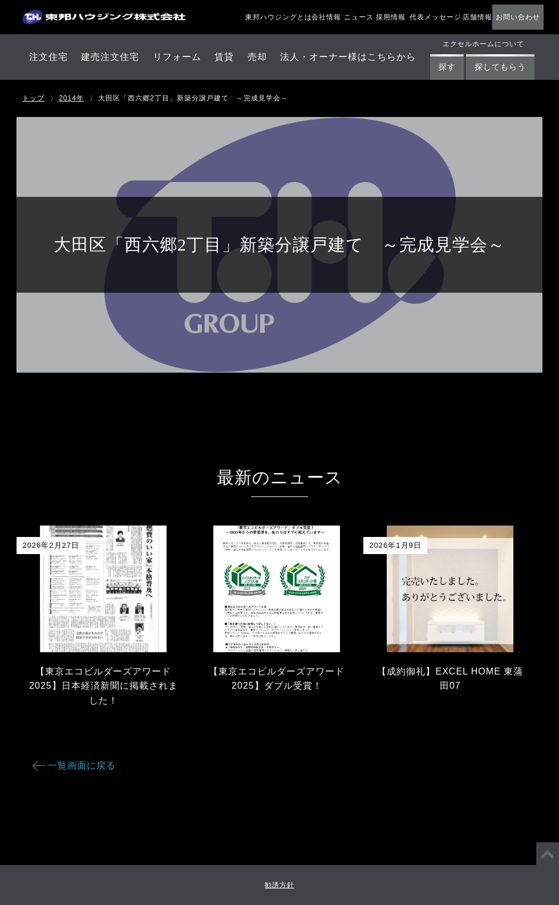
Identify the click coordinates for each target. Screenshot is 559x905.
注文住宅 (48, 57)
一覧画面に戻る (82, 765)
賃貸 (224, 57)
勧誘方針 (279, 885)
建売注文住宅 (110, 57)
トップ (33, 98)
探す (447, 66)
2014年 (71, 98)
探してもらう (500, 66)
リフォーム (177, 57)
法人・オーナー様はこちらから (348, 57)
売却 (257, 57)
